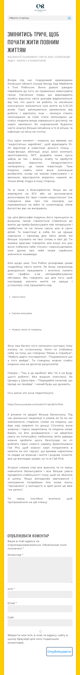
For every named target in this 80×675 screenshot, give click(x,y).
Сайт (11, 617)
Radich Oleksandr (24, 57)
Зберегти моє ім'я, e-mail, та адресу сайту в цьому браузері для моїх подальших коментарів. (38, 639)
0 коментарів (37, 60)
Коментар (15, 554)
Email (12, 603)
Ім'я (11, 588)
